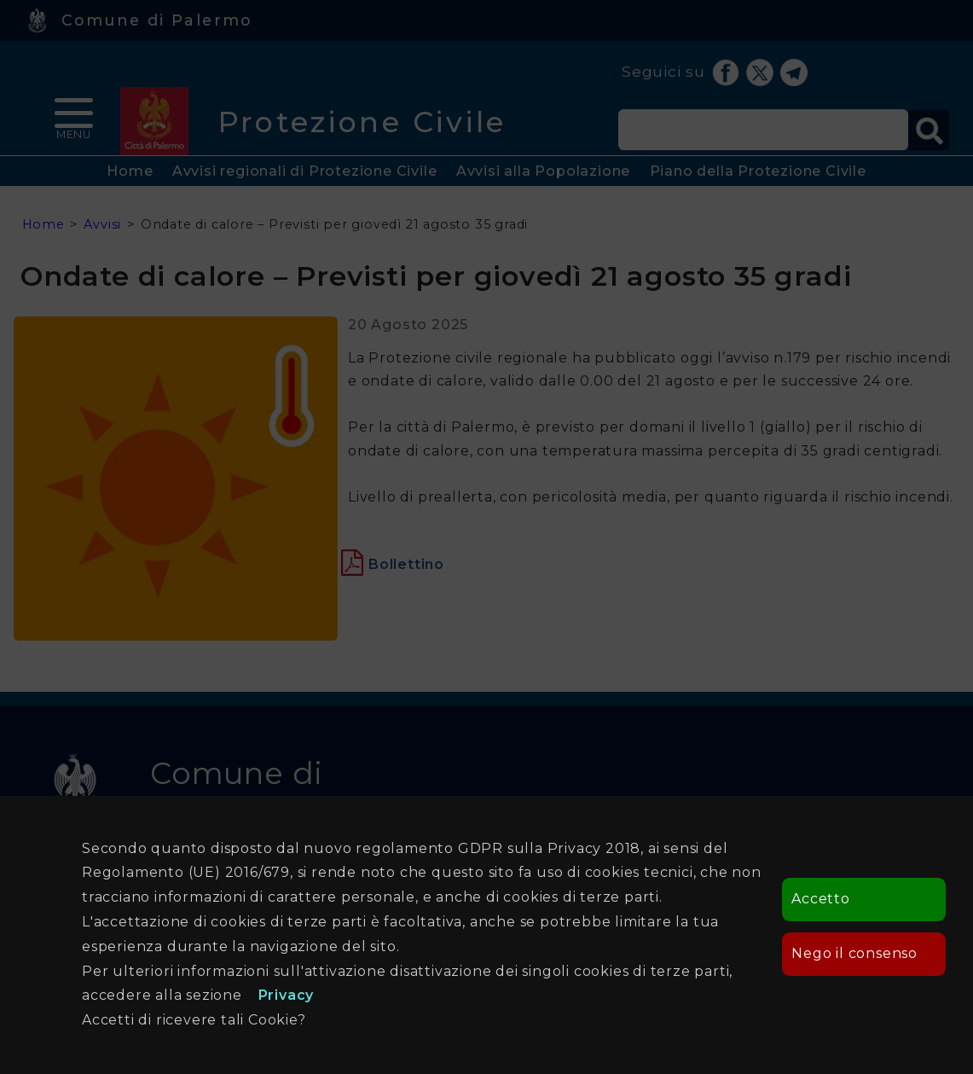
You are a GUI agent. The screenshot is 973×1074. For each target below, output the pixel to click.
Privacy (286, 995)
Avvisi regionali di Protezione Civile (304, 171)
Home (130, 171)
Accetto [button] (820, 899)
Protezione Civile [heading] (362, 121)
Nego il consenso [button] (854, 953)
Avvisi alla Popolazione (543, 171)
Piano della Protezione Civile (758, 171)
